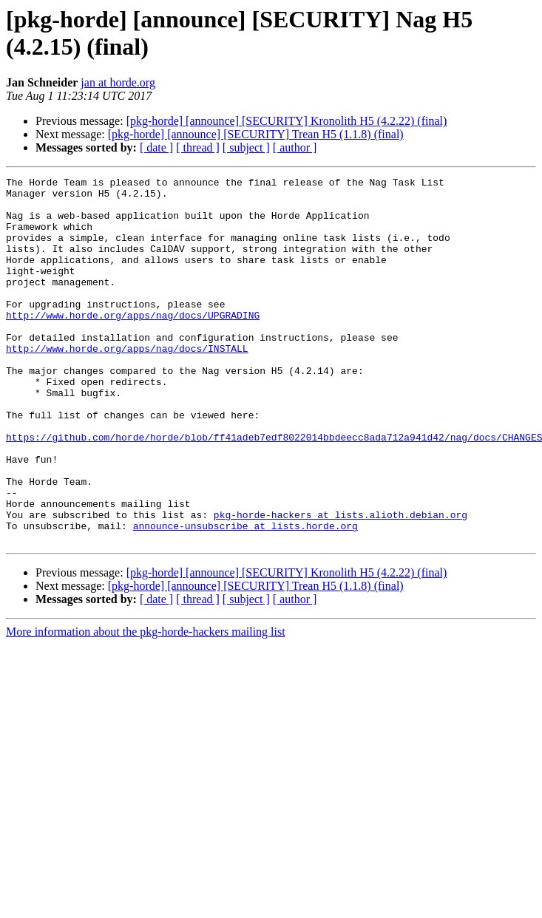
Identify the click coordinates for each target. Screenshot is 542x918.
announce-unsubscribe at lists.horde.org (245, 596)
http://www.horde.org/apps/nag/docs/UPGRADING (133, 343)
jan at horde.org (118, 82)
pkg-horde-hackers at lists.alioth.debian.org (340, 583)
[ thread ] (198, 147)
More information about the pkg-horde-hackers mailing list (145, 704)
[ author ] (295, 147)
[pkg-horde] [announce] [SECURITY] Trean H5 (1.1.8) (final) (256, 134)
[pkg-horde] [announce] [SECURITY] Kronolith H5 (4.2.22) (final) (286, 121)
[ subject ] (246, 147)
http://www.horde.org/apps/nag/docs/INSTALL (127, 383)
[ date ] (156, 147)
